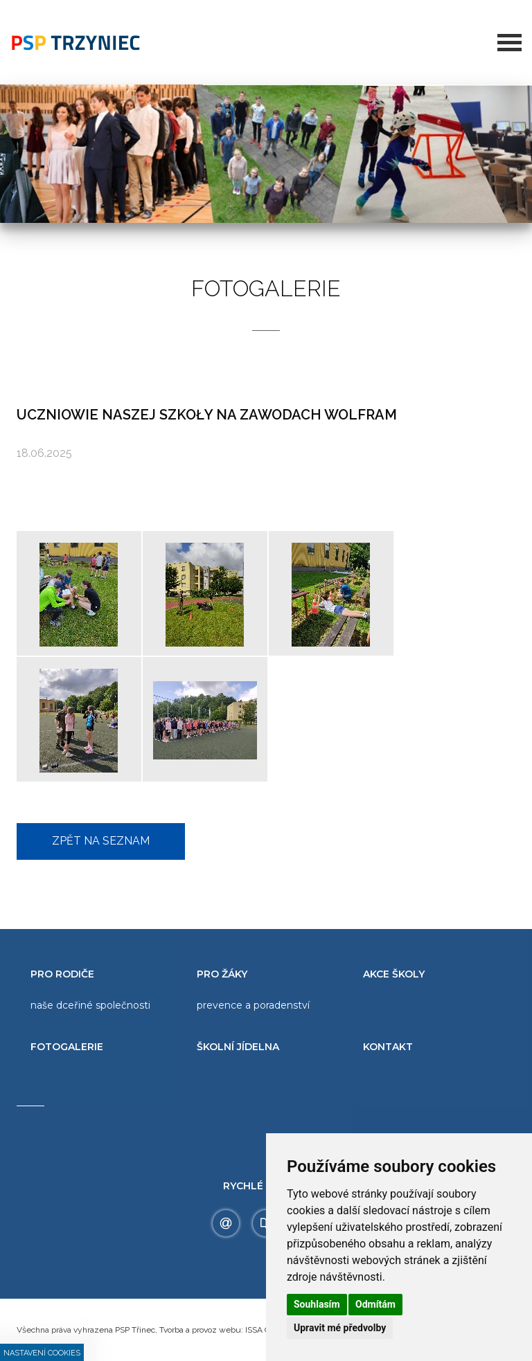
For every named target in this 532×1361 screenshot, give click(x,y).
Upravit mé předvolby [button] (340, 1327)
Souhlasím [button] (317, 1304)
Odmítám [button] (375, 1304)
